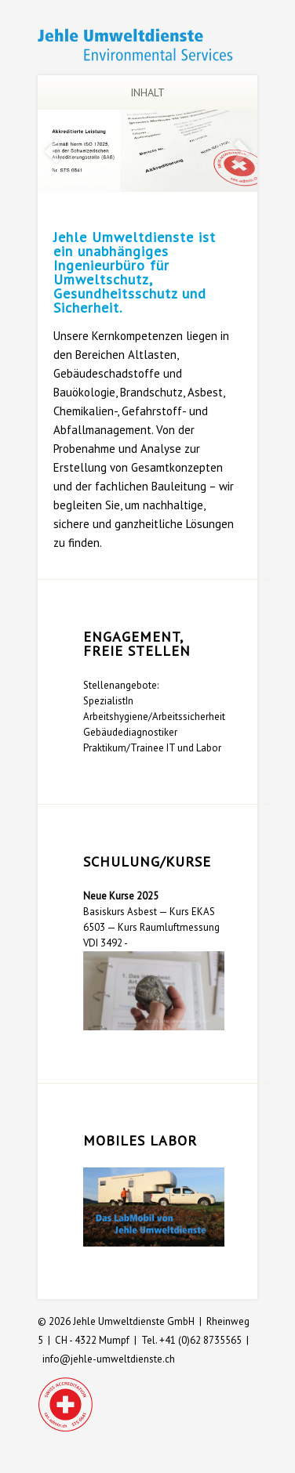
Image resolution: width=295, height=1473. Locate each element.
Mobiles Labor (140, 1140)
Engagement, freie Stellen (137, 644)
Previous (53, 151)
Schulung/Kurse (147, 861)
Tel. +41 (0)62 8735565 (191, 1340)
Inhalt (124, 92)
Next (242, 151)
